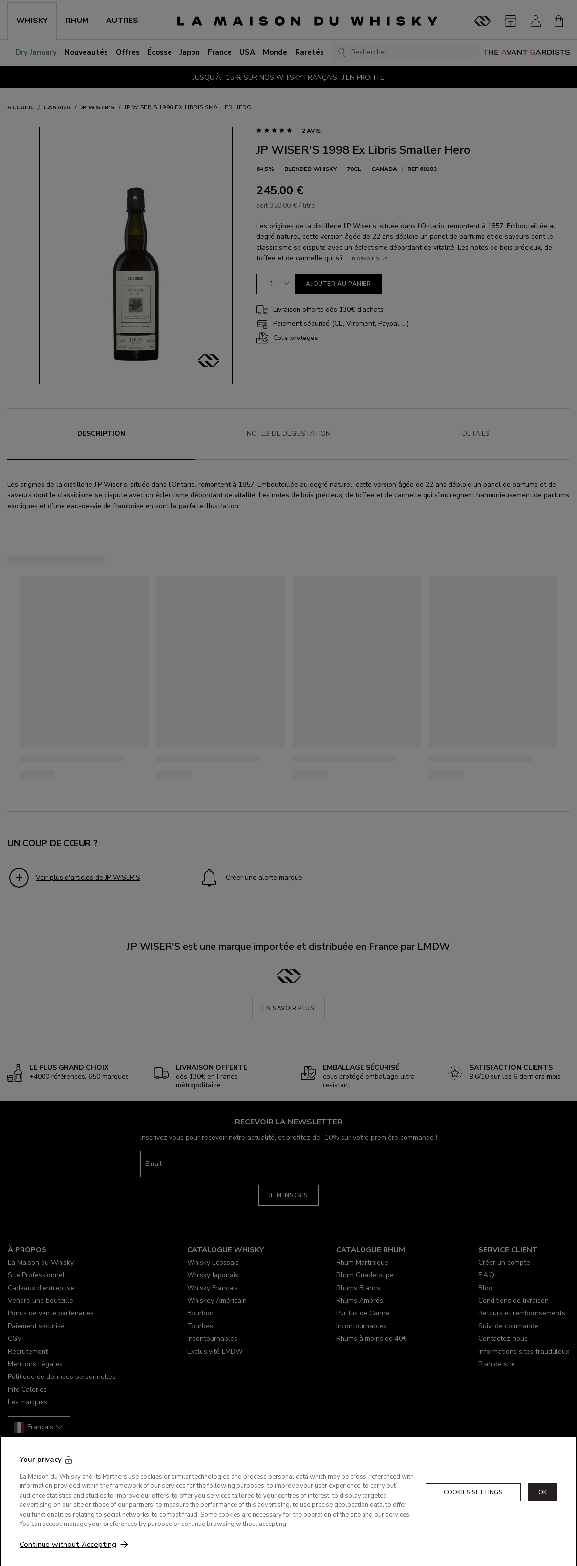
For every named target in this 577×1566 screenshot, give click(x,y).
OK (542, 1518)
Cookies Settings (473, 1518)
